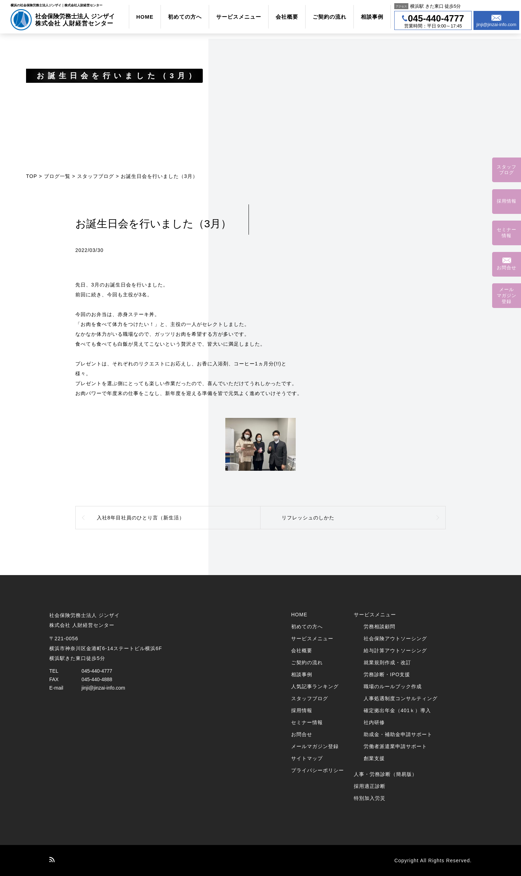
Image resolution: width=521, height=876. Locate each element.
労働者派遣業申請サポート (395, 746)
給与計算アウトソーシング (395, 650)
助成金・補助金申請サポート (398, 734)
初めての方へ (185, 17)
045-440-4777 (97, 671)
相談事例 (372, 17)
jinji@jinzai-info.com (103, 688)
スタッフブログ (95, 176)
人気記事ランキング (315, 686)
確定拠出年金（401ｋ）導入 (397, 710)
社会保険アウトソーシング (395, 638)
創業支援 (374, 758)
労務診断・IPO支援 (387, 674)
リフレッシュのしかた (308, 517)
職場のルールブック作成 (393, 686)
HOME (144, 17)
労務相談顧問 (379, 626)
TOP (31, 176)
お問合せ (301, 734)
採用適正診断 (369, 786)
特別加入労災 (369, 798)
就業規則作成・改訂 (387, 662)
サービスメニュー (238, 17)
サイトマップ (307, 758)
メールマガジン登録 (315, 746)
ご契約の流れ (329, 17)
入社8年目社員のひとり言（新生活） (140, 517)
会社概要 (287, 17)
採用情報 (301, 710)
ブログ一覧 (57, 176)
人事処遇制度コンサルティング (401, 698)
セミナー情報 (307, 722)
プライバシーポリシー (317, 770)
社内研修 (374, 722)
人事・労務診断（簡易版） (385, 774)
